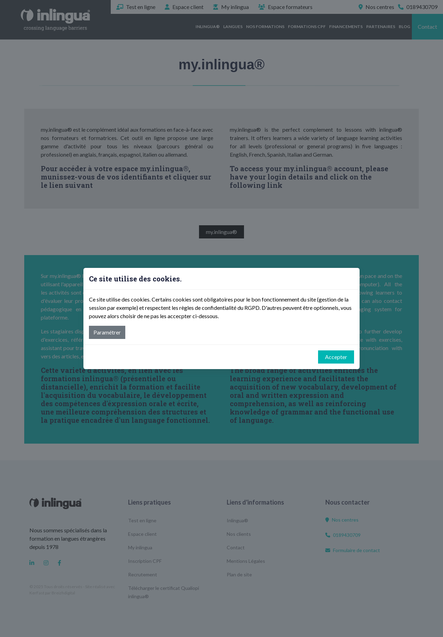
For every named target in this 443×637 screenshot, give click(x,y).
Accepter (336, 357)
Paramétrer (107, 332)
